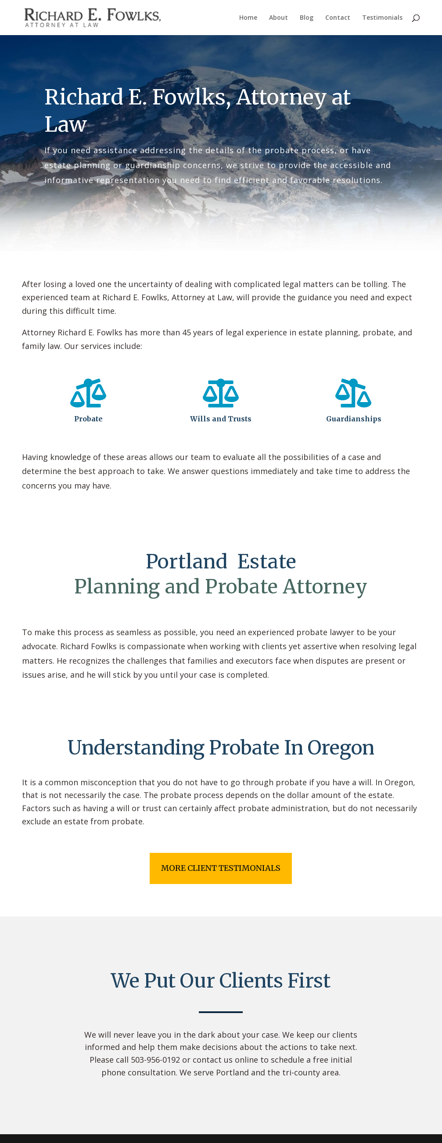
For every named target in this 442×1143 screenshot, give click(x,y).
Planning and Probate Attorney (220, 587)
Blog (306, 18)
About (278, 18)
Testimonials (382, 18)
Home (248, 18)
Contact (337, 18)
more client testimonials (220, 868)
